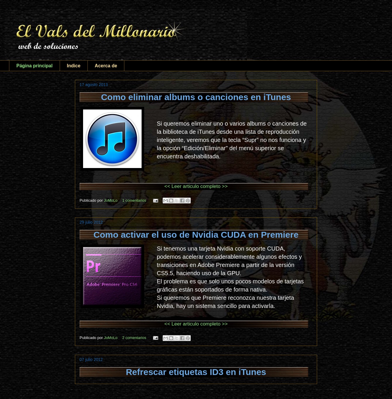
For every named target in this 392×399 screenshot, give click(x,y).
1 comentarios (134, 200)
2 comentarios (134, 337)
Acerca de (106, 65)
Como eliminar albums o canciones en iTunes (196, 97)
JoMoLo (111, 200)
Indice (73, 65)
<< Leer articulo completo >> (196, 186)
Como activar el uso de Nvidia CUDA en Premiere (196, 234)
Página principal (34, 65)
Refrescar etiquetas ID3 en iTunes (196, 372)
